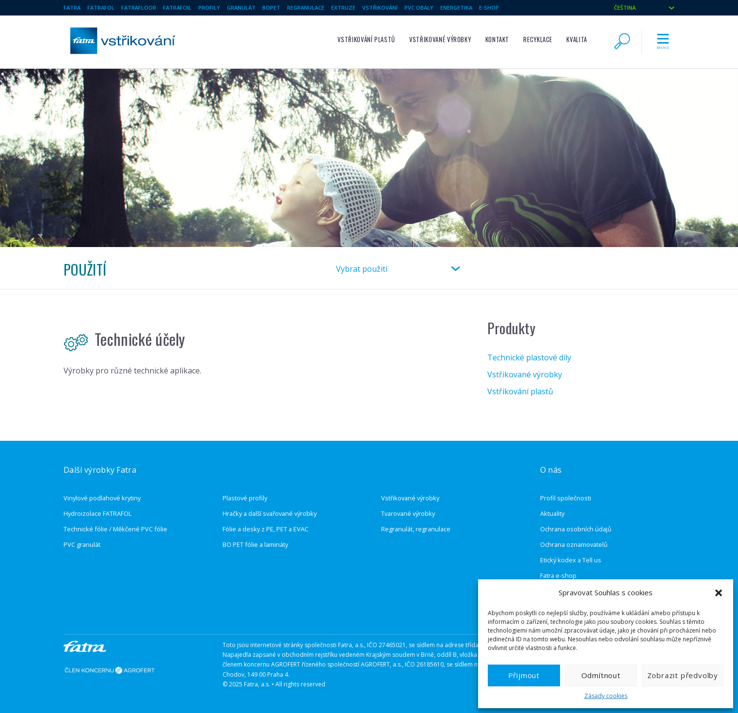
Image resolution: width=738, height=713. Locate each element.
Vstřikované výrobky (440, 39)
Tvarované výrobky (408, 513)
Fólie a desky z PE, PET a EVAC (265, 529)
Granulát (241, 7)
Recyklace (537, 39)
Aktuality (552, 513)
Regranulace (305, 7)
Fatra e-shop (558, 575)
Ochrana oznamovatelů (574, 544)
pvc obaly (418, 7)
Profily (209, 7)
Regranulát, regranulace (415, 529)
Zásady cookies (605, 696)
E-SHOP (489, 7)
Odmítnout (601, 675)
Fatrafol (100, 7)
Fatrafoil (177, 7)
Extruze (343, 7)
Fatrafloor (138, 7)
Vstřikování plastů (366, 39)
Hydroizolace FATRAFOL (97, 513)
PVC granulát (82, 544)
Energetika (456, 7)
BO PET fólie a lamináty (255, 544)
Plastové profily (245, 498)
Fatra (72, 7)
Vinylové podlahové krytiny (102, 498)
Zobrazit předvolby (682, 675)
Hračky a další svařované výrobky (270, 513)
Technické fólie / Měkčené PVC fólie (115, 529)
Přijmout (524, 675)
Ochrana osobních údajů (575, 529)
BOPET (271, 7)
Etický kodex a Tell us (570, 560)
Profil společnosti (565, 498)
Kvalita (576, 39)
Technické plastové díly (529, 357)
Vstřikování (380, 7)
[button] (718, 593)
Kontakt (497, 39)
